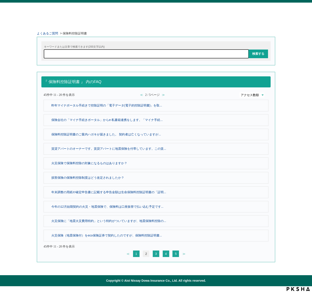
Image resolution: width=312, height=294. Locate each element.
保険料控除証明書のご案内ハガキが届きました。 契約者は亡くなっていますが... (106, 134)
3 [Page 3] (156, 253)
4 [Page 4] (166, 253)
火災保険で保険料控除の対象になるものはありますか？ (89, 163)
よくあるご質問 (47, 33)
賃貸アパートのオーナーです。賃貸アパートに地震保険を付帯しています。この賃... (108, 148)
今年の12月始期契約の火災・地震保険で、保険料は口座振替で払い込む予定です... (107, 206)
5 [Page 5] (176, 253)
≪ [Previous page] (128, 253)
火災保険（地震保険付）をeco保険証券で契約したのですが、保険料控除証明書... (106, 235)
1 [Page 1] (136, 253)
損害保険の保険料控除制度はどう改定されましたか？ (87, 177)
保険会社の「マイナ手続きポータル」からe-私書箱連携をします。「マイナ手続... (107, 120)
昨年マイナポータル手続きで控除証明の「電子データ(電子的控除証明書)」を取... (106, 105)
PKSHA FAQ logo (298, 289)
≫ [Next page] (183, 253)
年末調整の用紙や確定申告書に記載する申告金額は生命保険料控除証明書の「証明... (108, 192)
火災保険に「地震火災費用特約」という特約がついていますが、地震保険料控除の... (108, 221)
